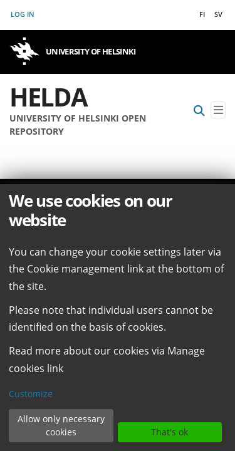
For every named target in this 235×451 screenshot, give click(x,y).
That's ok (169, 432)
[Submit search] (199, 110)
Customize (31, 394)
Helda (48, 97)
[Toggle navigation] (218, 109)
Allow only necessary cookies (61, 425)
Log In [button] (23, 14)
